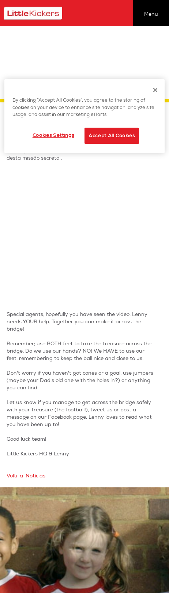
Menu (151, 14)
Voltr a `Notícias (26, 476)
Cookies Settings (53, 135)
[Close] (155, 90)
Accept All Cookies (112, 136)
